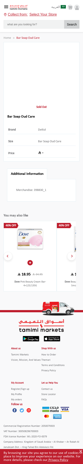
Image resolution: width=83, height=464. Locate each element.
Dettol (42, 129)
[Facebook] (14, 410)
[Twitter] (21, 410)
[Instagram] (28, 410)
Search (72, 24)
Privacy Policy (58, 460)
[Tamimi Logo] (18, 7)
